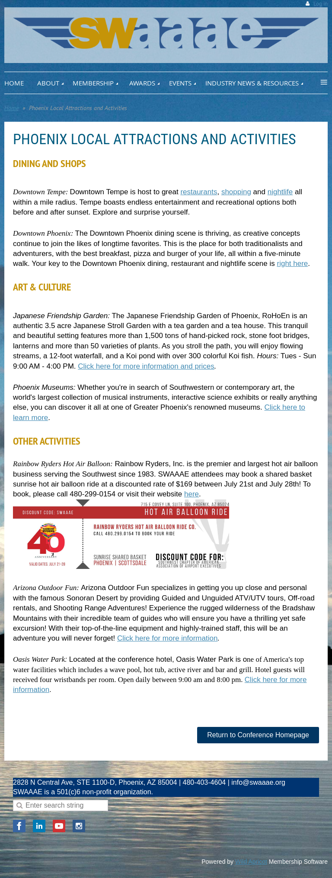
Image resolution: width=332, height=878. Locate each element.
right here (292, 263)
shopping (236, 192)
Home (11, 108)
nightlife (280, 192)
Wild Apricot (251, 861)
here (191, 494)
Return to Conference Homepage (258, 735)
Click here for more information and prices (146, 366)
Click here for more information (167, 638)
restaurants (198, 192)
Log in (320, 3)
